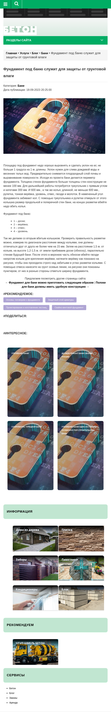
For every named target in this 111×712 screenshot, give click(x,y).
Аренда (13, 702)
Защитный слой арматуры (61, 300)
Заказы (13, 698)
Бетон (12, 688)
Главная (11, 53)
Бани (44, 53)
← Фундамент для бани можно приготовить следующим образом (49, 282)
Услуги (24, 53)
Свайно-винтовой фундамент (69, 307)
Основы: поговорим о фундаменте (23, 300)
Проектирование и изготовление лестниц (26, 307)
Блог (35, 53)
